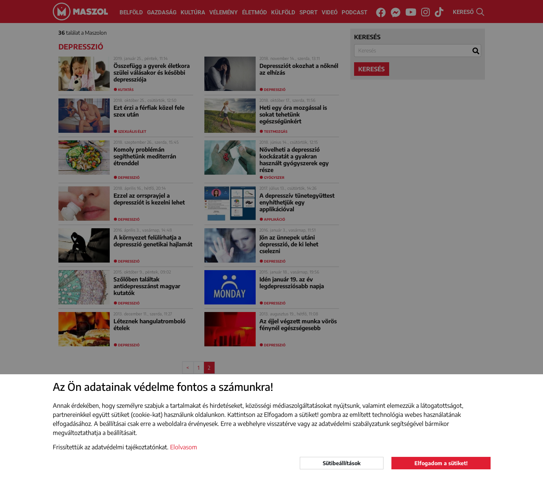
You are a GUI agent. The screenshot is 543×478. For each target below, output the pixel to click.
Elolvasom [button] (183, 447)
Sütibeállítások (341, 463)
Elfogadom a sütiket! (441, 463)
